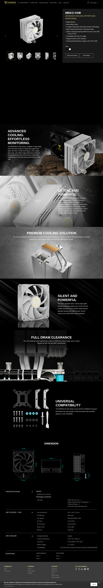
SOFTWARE (86, 55)
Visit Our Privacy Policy (9, 586)
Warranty (30, 573)
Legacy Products (56, 577)
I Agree (94, 584)
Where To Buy (55, 575)
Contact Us (54, 571)
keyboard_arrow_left (5, 35)
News (5, 569)
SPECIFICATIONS (72, 55)
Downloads (54, 569)
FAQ (53, 573)
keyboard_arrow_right (57, 35)
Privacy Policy (31, 571)
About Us (30, 569)
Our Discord (7, 571)
